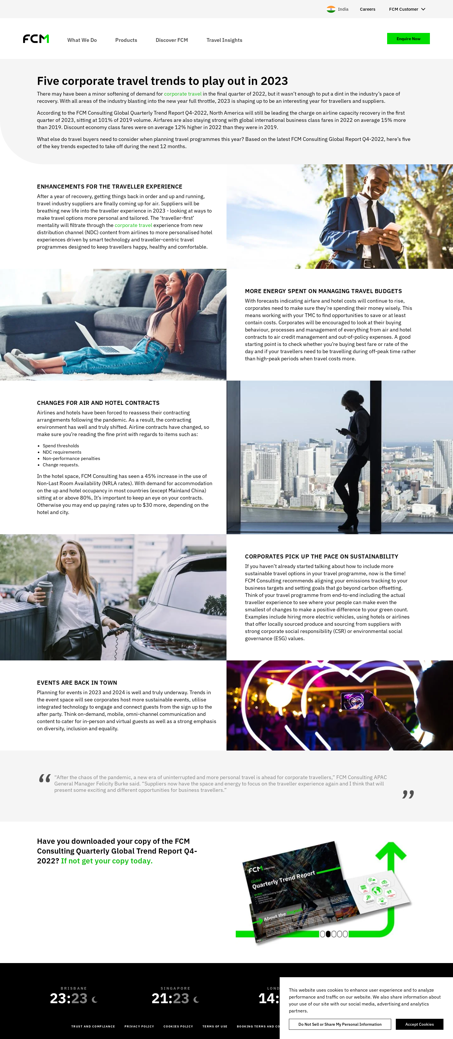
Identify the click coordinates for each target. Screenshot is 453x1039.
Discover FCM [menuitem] (172, 40)
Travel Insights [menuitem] (224, 40)
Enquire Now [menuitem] (408, 38)
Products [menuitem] (126, 40)
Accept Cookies (419, 1024)
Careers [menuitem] (367, 9)
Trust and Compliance (93, 1026)
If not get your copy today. (107, 860)
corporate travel (183, 93)
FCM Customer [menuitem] (403, 9)
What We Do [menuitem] (82, 40)
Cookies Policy (178, 1026)
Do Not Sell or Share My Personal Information (340, 1024)
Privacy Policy (139, 1026)
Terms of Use (215, 1026)
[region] (366, 1008)
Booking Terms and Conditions (267, 1026)
